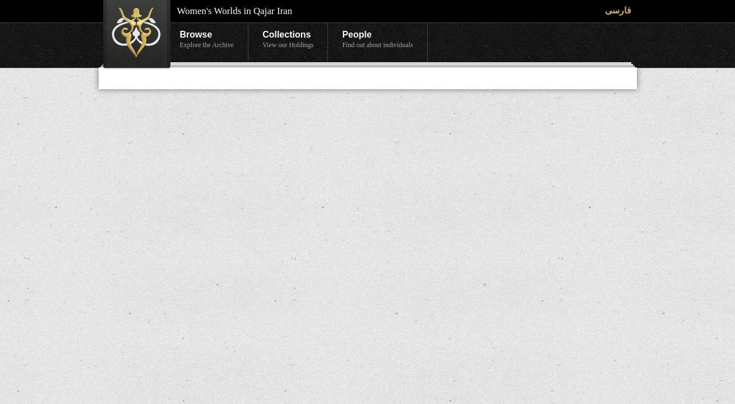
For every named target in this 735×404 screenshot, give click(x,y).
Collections (287, 40)
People (377, 40)
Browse (207, 40)
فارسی (618, 10)
